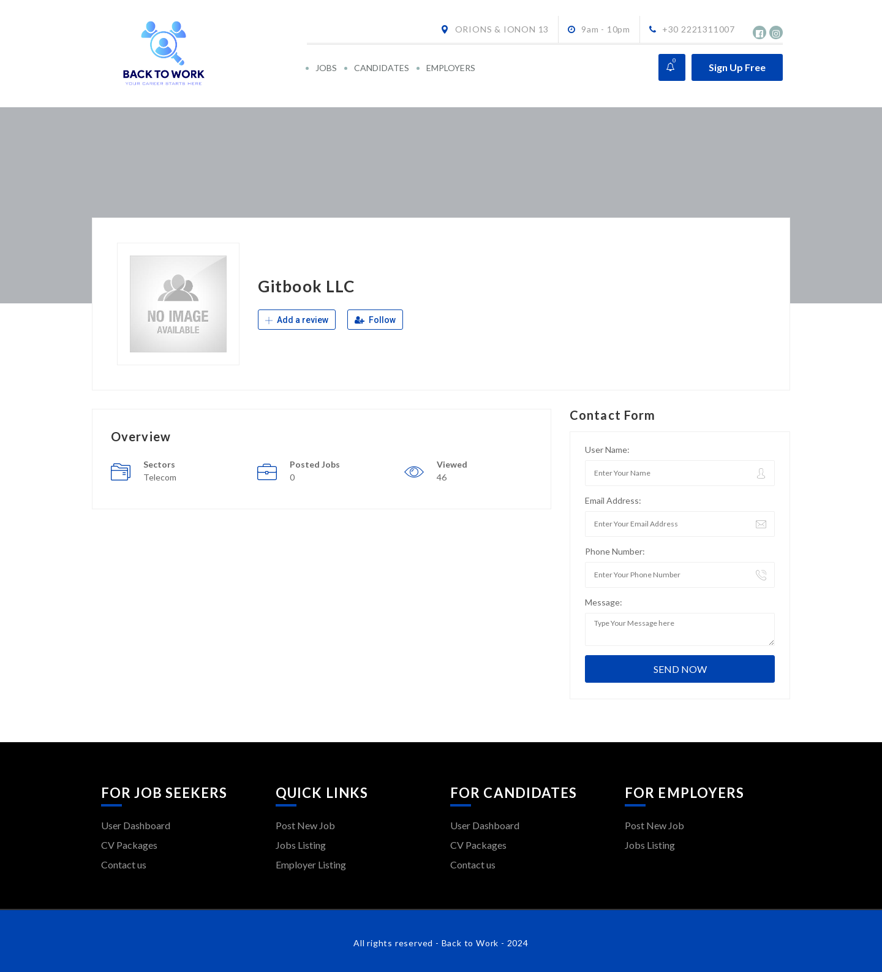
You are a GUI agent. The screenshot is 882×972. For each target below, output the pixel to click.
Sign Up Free (737, 67)
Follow (375, 320)
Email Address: (613, 500)
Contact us (123, 864)
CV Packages (129, 845)
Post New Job (305, 825)
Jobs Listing (301, 845)
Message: (603, 602)
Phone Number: (615, 551)
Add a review (296, 320)
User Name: (607, 449)
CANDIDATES (381, 68)
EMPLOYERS (450, 68)
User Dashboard (135, 825)
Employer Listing (311, 864)
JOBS (326, 68)
